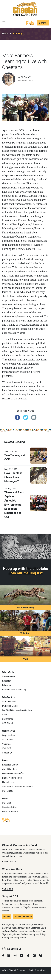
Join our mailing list (25, 573)
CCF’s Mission (9, 701)
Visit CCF (6, 748)
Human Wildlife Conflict (13, 773)
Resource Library (25, 607)
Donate (43, 23)
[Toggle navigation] (4, 23)
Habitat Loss (8, 782)
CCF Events (7, 739)
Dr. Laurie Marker (10, 706)
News (5, 33)
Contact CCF (8, 752)
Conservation (8, 676)
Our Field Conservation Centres (17, 710)
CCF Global (7, 723)
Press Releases (10, 811)
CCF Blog (18, 33)
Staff (4, 714)
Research (6, 680)
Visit (25, 659)
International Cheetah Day (14, 689)
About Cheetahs (9, 769)
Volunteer (25, 633)
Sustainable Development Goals (17, 786)
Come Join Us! (9, 861)
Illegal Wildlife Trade (12, 778)
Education (6, 685)
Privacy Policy (40, 970)
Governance (7, 719)
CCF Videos (7, 791)
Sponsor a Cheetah (23, 916)
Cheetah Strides (9, 807)
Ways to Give (8, 735)
